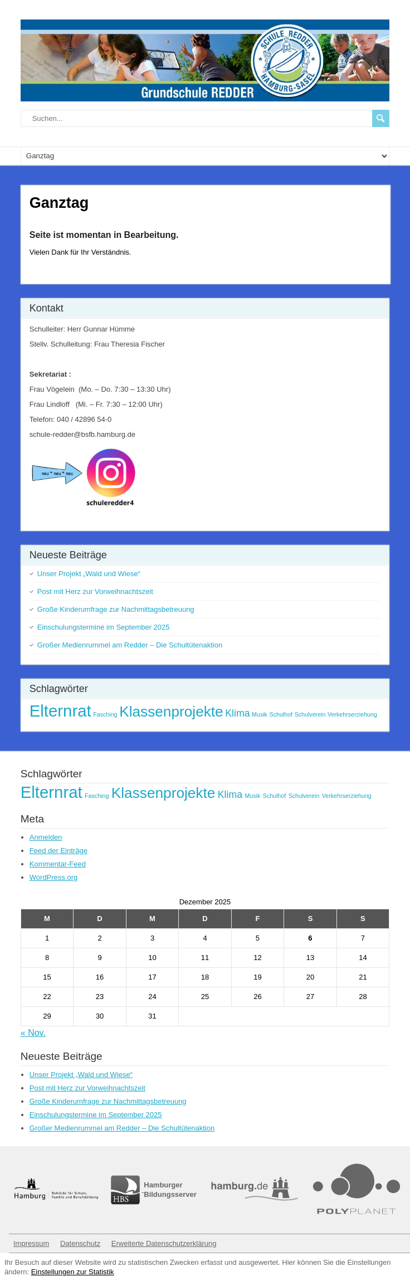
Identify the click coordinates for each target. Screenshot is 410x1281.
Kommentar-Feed (58, 864)
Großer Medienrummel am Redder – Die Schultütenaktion (129, 645)
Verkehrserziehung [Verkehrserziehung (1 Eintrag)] (352, 714)
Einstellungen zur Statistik (72, 1272)
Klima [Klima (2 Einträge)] (237, 713)
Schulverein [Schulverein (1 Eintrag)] (310, 714)
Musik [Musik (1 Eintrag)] (259, 714)
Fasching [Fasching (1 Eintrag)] (105, 714)
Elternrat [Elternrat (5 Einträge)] (60, 711)
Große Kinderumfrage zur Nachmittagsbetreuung (115, 609)
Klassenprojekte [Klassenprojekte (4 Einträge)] (171, 711)
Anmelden (46, 837)
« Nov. (33, 1033)
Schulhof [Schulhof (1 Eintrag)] (281, 714)
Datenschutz (80, 1243)
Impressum (31, 1243)
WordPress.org (53, 877)
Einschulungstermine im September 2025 (103, 627)
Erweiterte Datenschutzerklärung (164, 1243)
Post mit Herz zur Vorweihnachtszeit (95, 591)
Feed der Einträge (58, 850)
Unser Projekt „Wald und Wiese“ (88, 573)
